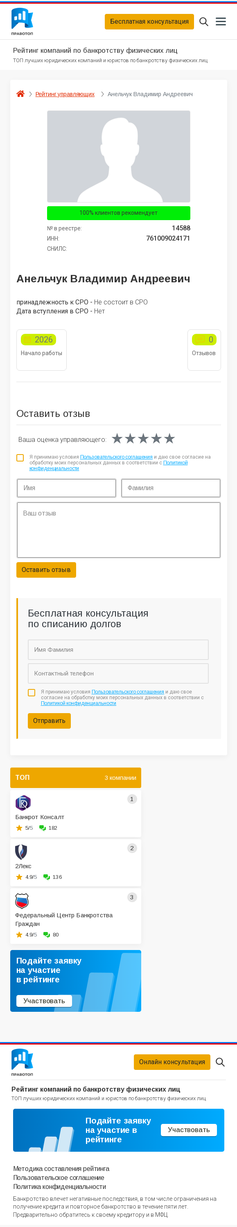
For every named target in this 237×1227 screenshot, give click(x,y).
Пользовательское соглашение (59, 1179)
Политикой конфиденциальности (79, 704)
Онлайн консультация (172, 1063)
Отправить (49, 721)
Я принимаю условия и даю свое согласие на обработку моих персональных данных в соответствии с (120, 464)
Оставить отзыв (46, 570)
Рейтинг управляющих (65, 95)
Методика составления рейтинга (61, 1170)
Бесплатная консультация (149, 22)
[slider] (143, 439)
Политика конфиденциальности (59, 1188)
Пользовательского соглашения (116, 458)
